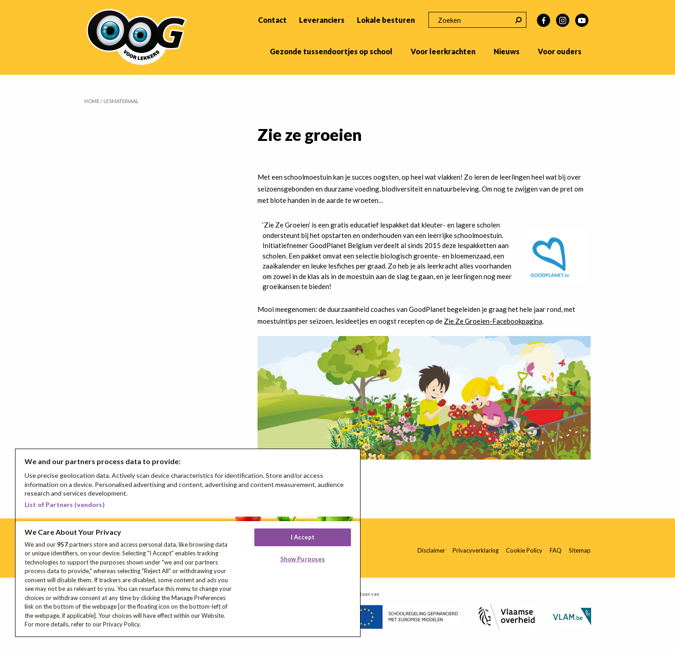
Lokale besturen (386, 20)
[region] (188, 542)
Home (91, 101)
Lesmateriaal (121, 101)
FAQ (556, 550)
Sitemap (580, 550)
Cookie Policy (524, 550)
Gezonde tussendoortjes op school (331, 51)
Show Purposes (302, 559)
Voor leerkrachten (443, 51)
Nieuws (507, 51)
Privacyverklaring (476, 550)
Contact (272, 20)
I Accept (303, 537)
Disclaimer (431, 550)
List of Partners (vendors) (65, 504)
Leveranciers (322, 20)
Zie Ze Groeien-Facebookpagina (493, 321)
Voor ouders (560, 51)
